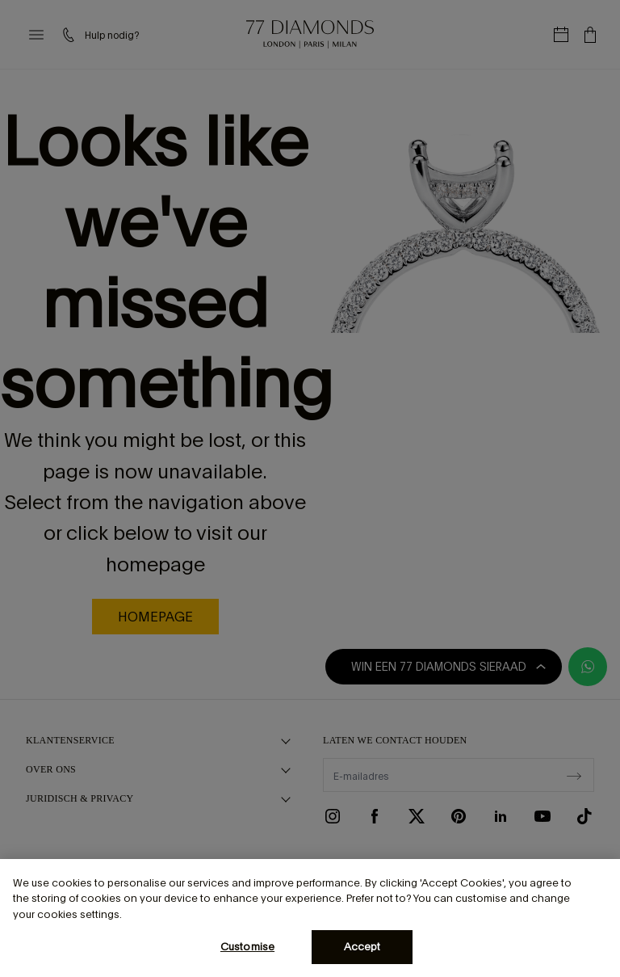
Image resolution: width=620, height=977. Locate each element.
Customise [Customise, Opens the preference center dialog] (247, 946)
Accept (362, 946)
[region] (310, 918)
